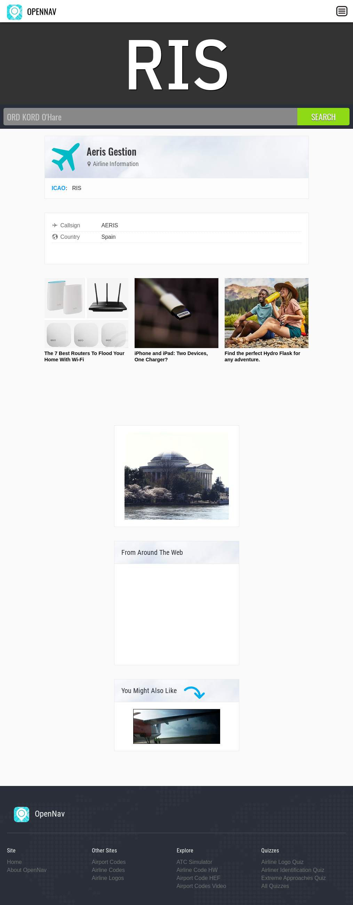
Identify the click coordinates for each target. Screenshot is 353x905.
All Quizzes (275, 886)
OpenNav (39, 814)
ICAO (59, 188)
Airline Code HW (197, 870)
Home (14, 862)
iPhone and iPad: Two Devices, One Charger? (171, 356)
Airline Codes (108, 870)
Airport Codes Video (201, 886)
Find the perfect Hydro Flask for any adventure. (262, 356)
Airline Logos (108, 878)
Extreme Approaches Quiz (293, 878)
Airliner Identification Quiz (292, 870)
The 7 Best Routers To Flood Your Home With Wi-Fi (85, 356)
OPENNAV (31, 11)
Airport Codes (109, 862)
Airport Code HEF (198, 878)
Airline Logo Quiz (282, 862)
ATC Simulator (194, 862)
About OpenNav (27, 870)
